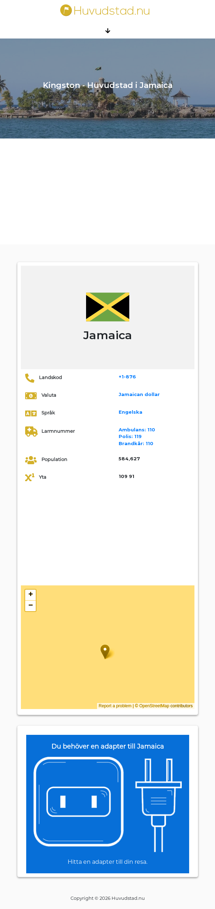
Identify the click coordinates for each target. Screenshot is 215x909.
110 (137, 429)
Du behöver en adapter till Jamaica (107, 746)
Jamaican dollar (139, 394)
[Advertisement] (107, 191)
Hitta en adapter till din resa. (107, 861)
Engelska (130, 412)
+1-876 (127, 376)
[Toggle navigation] (108, 30)
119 (130, 436)
